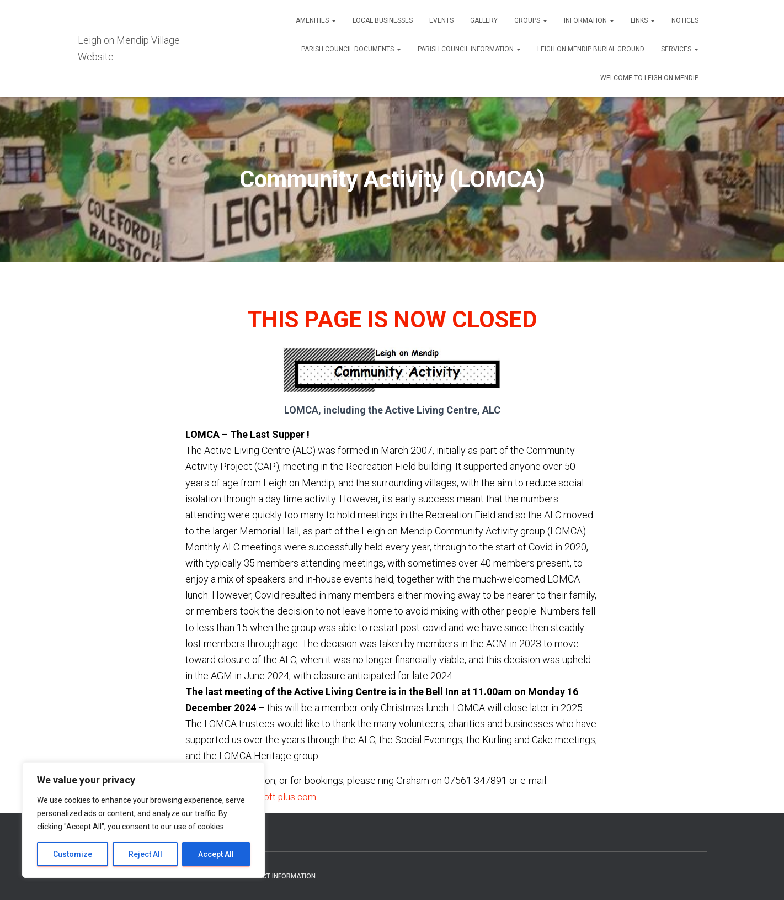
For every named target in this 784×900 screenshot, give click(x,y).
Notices (684, 20)
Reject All (145, 854)
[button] (333, 20)
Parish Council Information (469, 49)
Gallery (484, 20)
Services (679, 49)
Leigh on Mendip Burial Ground (590, 49)
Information (589, 20)
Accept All (216, 854)
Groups (530, 20)
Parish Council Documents (351, 49)
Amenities (316, 20)
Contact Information (278, 876)
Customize (72, 854)
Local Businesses (383, 20)
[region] (143, 820)
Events (441, 20)
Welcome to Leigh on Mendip (649, 78)
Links (643, 20)
